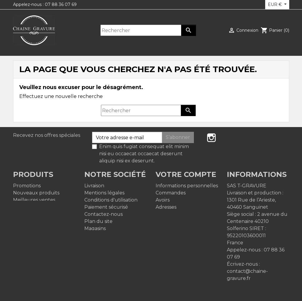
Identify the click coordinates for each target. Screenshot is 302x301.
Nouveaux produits (36, 193)
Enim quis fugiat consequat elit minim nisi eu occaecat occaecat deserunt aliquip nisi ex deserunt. (144, 154)
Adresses (166, 207)
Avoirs (163, 200)
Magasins (95, 228)
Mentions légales (104, 193)
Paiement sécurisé (106, 207)
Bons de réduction (178, 214)
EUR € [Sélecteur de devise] (275, 4)
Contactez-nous (103, 214)
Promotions (27, 185)
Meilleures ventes (34, 200)
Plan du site (98, 221)
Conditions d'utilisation (110, 200)
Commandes (171, 193)
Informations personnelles (187, 185)
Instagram (211, 138)
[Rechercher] (141, 30)
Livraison (94, 185)
